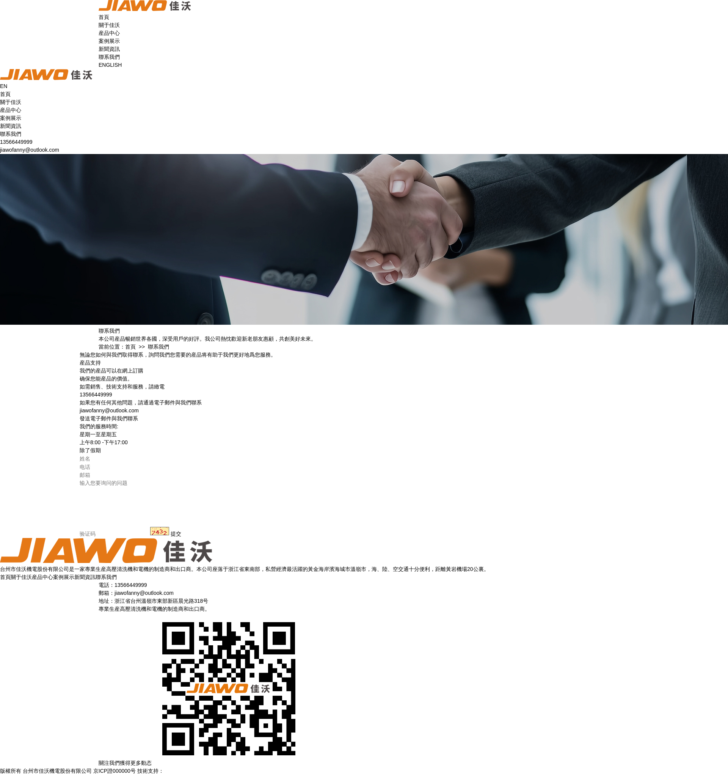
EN (3, 86)
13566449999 (16, 142)
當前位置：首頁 (117, 347)
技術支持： (162, 771)
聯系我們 (109, 57)
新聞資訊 (109, 49)
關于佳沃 (109, 25)
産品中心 (109, 33)
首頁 (104, 17)
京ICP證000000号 (114, 771)
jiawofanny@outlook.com (29, 150)
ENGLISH (110, 65)
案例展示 (109, 41)
